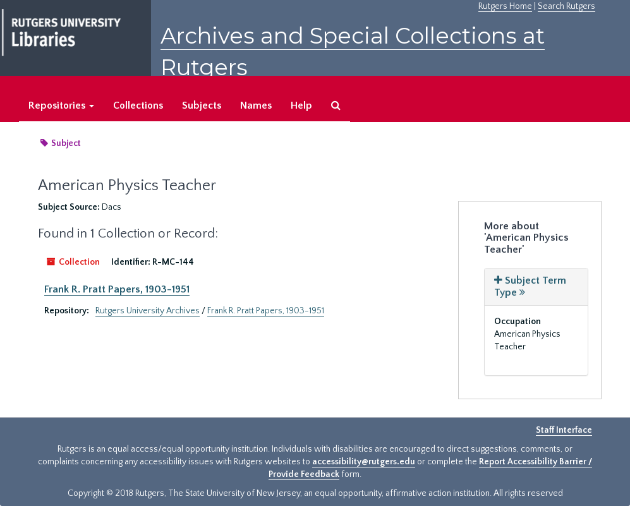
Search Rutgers (566, 6)
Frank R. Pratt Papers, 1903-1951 (117, 289)
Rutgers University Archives (147, 311)
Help (301, 105)
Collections (138, 105)
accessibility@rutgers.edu (363, 462)
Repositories (61, 105)
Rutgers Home (505, 6)
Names (256, 105)
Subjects (201, 105)
